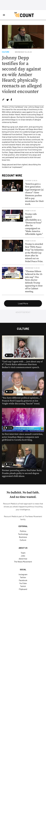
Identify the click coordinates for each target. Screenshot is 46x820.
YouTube (23, 583)
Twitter (23, 577)
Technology (23, 534)
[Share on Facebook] (11, 100)
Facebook (23, 580)
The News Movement (33, 516)
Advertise (23, 558)
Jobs (23, 555)
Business (23, 537)
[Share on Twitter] (7, 100)
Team (23, 553)
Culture (5, 52)
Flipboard (23, 589)
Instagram (23, 574)
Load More (23, 303)
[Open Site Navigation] (4, 15)
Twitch (23, 586)
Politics (23, 531)
